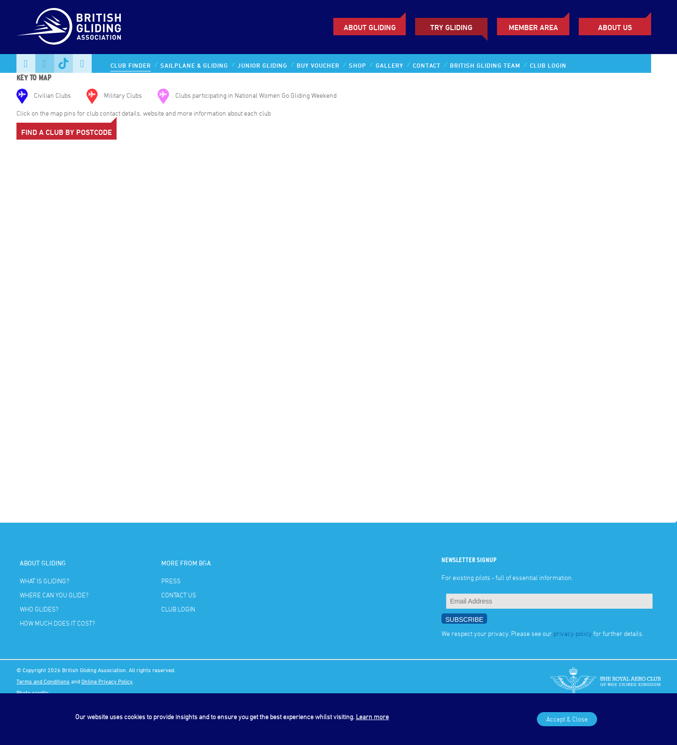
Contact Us (178, 595)
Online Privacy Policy (107, 681)
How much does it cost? (57, 623)
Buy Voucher (318, 65)
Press (171, 581)
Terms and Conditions (43, 681)
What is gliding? (44, 581)
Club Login (548, 65)
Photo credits (32, 692)
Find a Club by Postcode (66, 132)
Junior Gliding (262, 65)
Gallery (389, 65)
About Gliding (370, 27)
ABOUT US (615, 27)
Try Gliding (451, 27)
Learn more (372, 717)
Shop (357, 65)
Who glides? (39, 609)
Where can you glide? (54, 595)
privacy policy (572, 633)
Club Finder (130, 65)
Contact (427, 65)
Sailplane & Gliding (194, 65)
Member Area (533, 27)
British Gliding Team (485, 65)
